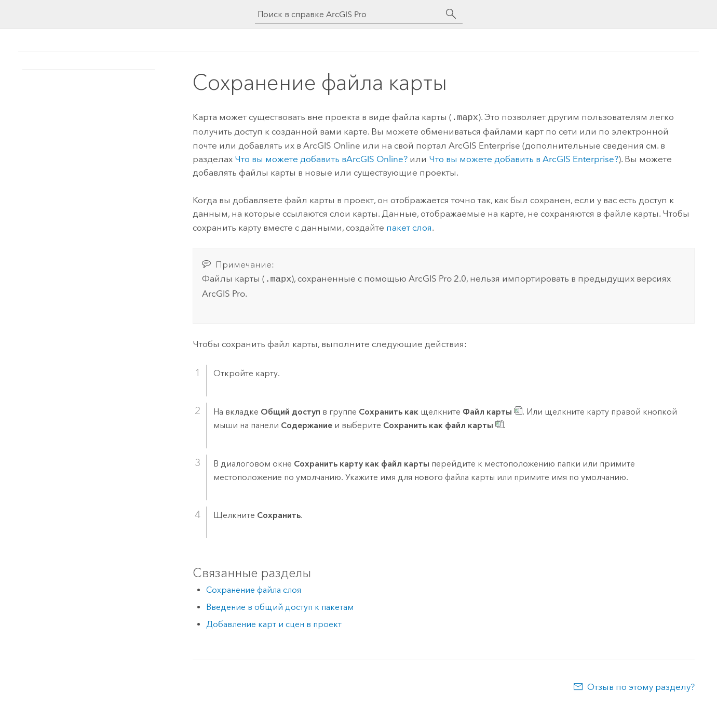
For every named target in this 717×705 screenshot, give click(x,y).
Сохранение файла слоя (253, 588)
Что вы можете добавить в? (321, 158)
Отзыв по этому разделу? (641, 685)
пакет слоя (409, 226)
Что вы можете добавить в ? (523, 158)
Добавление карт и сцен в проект (274, 622)
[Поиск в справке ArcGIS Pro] (348, 14)
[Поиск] (451, 14)
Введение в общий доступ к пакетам (280, 605)
